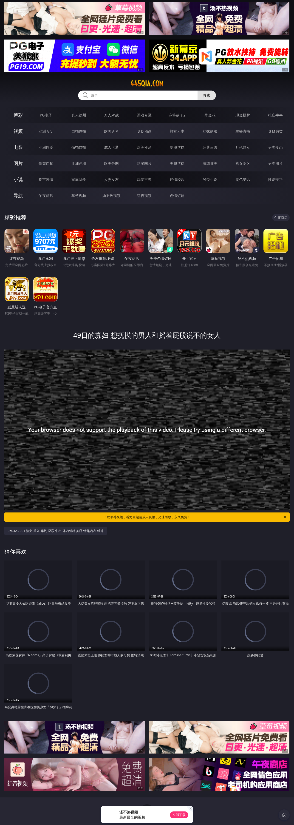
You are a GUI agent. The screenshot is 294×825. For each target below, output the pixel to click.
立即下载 (179, 815)
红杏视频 (144, 195)
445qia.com (147, 83)
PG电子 (46, 115)
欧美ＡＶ (111, 131)
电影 (18, 147)
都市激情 (46, 179)
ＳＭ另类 (275, 131)
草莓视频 (78, 195)
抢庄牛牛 (275, 115)
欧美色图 (111, 163)
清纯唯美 (210, 163)
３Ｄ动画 (144, 131)
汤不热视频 (111, 195)
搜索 (206, 95)
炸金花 (209, 115)
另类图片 (275, 163)
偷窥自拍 (46, 163)
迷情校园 (177, 179)
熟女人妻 (177, 131)
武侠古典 (144, 179)
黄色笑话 (242, 179)
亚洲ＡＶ (46, 131)
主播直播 (242, 131)
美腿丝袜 (177, 163)
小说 (18, 179)
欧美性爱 (144, 147)
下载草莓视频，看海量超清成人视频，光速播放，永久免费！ (195, 517)
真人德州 (78, 115)
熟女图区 (242, 163)
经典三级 (210, 147)
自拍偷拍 (78, 131)
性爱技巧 (275, 179)
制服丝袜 (177, 147)
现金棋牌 (242, 115)
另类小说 (210, 179)
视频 (18, 131)
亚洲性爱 (46, 147)
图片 (18, 163)
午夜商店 (46, 195)
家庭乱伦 (78, 179)
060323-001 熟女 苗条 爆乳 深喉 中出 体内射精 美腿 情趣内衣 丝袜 (55, 531)
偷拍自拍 (78, 147)
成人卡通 (111, 147)
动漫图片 (144, 163)
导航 (18, 195)
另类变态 (275, 147)
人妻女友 (111, 179)
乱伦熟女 (242, 147)
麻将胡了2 (177, 115)
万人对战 (111, 115)
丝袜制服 (210, 131)
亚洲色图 (78, 163)
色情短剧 (177, 195)
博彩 (18, 115)
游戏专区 (144, 115)
